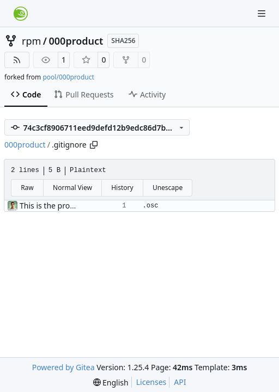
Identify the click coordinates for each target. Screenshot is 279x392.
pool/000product (68, 77)
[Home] (20, 13)
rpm (31, 40)
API (180, 382)
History (122, 187)
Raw (27, 187)
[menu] (111, 382)
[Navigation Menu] (263, 13)
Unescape (168, 187)
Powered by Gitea (63, 367)
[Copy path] (94, 145)
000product (76, 40)
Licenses (151, 382)
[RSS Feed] (16, 60)
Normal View (72, 187)
